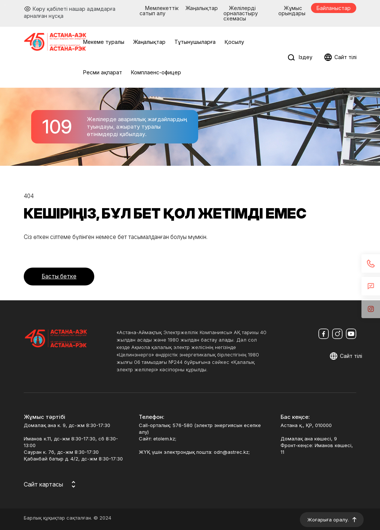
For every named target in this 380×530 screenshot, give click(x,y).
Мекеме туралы (103, 42)
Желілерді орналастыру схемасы (240, 13)
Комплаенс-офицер (156, 72)
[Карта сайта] (51, 484)
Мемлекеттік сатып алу (159, 10)
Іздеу (305, 57)
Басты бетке (59, 276)
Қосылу (234, 42)
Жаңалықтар (202, 8)
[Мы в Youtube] (351, 334)
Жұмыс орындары (291, 10)
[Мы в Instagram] (337, 334)
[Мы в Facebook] (323, 334)
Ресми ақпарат (102, 72)
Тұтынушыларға (195, 42)
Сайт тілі (345, 57)
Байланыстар (334, 8)
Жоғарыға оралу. (328, 520)
